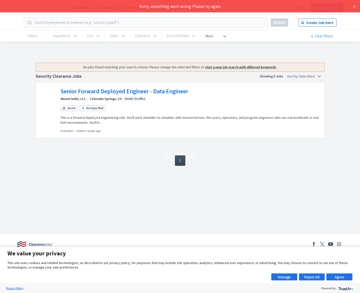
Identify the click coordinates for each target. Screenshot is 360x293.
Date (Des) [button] (310, 76)
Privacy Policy (14, 288)
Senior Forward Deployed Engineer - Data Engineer (124, 91)
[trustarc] (345, 288)
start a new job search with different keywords (240, 67)
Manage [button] (284, 276)
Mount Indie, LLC (73, 99)
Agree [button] (339, 276)
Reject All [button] (311, 276)
